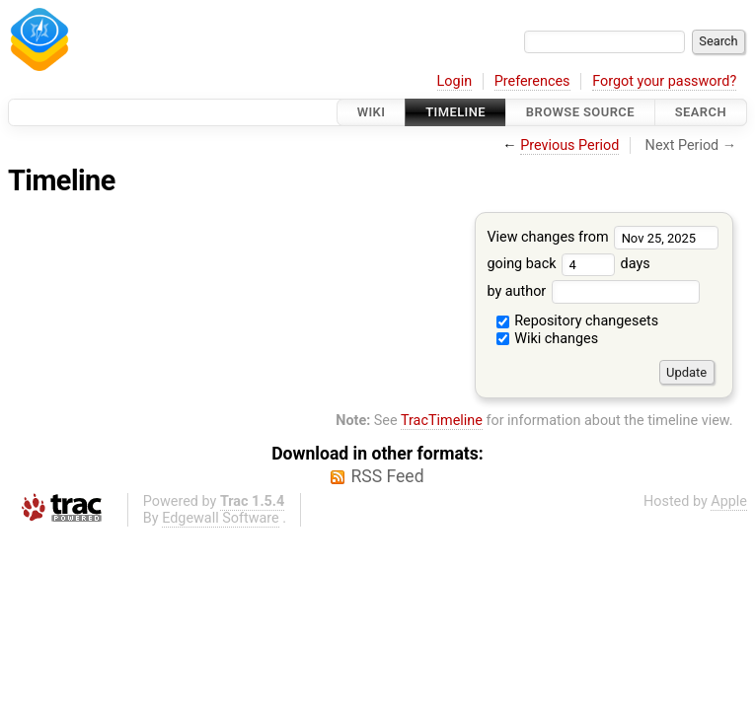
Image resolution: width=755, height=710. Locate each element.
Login (455, 81)
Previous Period (569, 145)
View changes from (602, 237)
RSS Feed (386, 476)
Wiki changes (547, 338)
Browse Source (580, 112)
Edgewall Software (220, 518)
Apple (729, 501)
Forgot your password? (664, 81)
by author (593, 291)
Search (700, 112)
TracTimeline (442, 420)
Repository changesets (577, 321)
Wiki (371, 112)
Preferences (532, 81)
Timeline (455, 112)
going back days (568, 263)
